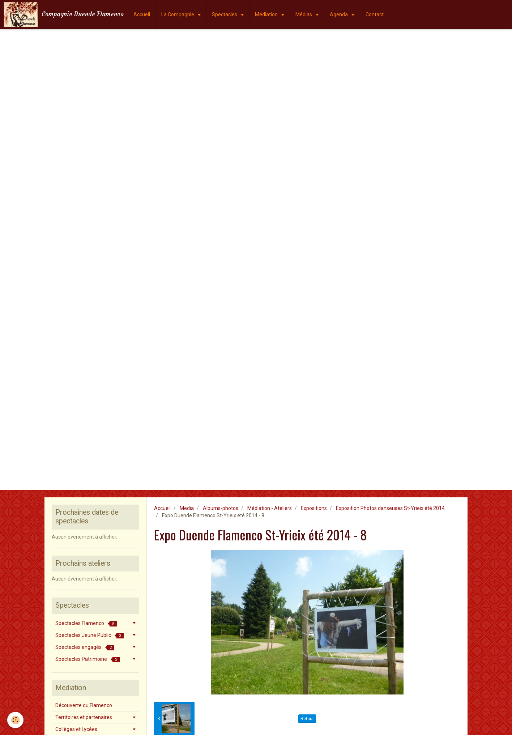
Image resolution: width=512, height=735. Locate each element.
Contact (375, 14)
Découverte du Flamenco (83, 705)
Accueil (141, 14)
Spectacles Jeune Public (89, 635)
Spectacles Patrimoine (87, 659)
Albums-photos (220, 508)
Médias (304, 14)
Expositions (314, 508)
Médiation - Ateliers (269, 508)
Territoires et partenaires (83, 717)
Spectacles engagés (84, 647)
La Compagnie (178, 14)
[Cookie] (15, 720)
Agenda (339, 14)
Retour (307, 718)
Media (187, 508)
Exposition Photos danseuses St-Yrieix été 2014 (390, 508)
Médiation (267, 14)
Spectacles (225, 14)
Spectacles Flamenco (86, 623)
